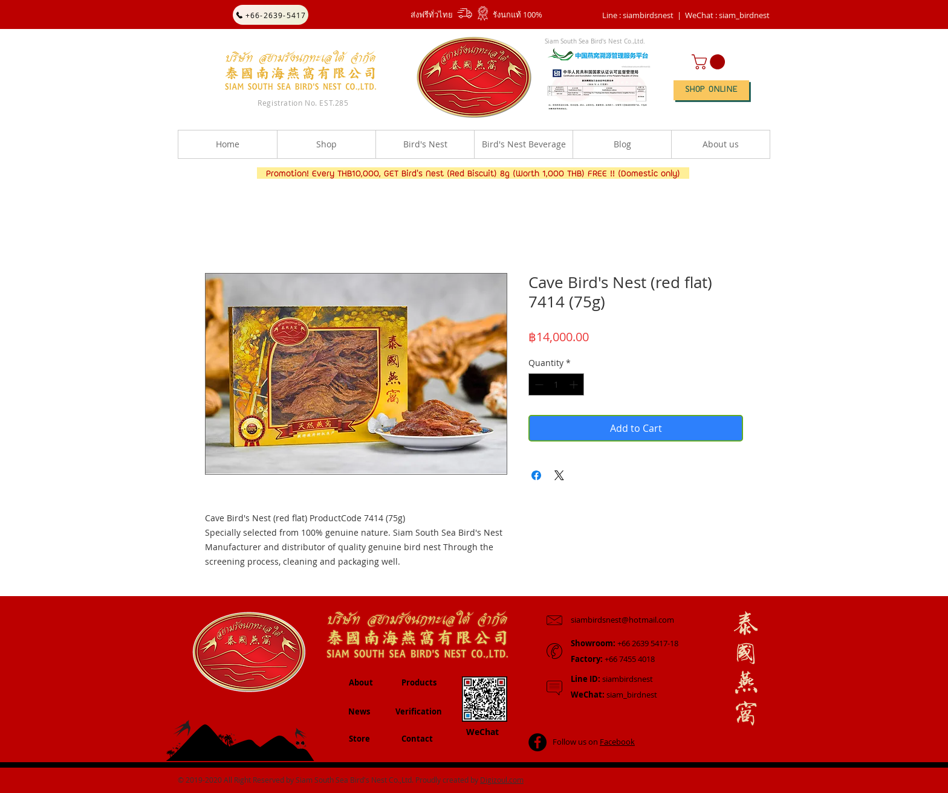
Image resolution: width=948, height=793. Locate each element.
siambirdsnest (612, 678)
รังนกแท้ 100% (517, 14)
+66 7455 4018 (613, 658)
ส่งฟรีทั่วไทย (432, 14)
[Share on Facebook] (536, 475)
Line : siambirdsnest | (641, 15)
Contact (417, 738)
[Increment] (574, 384)
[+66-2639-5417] (270, 15)
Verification (418, 711)
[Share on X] (559, 475)
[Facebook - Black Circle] (537, 742)
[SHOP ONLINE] (711, 90)
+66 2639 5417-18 (624, 643)
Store (359, 738)
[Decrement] (537, 384)
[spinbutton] (556, 384)
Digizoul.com (502, 780)
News (359, 711)
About (361, 682)
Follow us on (594, 741)
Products (419, 682)
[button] (727, 15)
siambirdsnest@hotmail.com (622, 619)
